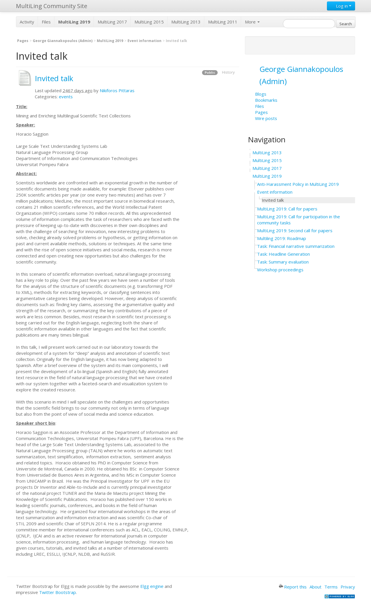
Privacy (348, 587)
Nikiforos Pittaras (117, 90)
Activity (27, 22)
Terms (331, 587)
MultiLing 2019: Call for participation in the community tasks (298, 220)
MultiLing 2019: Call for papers (287, 209)
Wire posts (266, 118)
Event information (144, 40)
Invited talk (54, 78)
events (66, 96)
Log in (341, 6)
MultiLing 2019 (110, 40)
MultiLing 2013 (186, 22)
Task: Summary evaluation (283, 262)
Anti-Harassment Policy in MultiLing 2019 (298, 184)
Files (46, 22)
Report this (293, 587)
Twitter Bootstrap (57, 592)
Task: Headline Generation (283, 254)
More (252, 22)
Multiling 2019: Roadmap (281, 238)
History (228, 72)
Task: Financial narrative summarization (295, 246)
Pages (22, 40)
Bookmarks (266, 100)
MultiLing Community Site (51, 6)
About (315, 587)
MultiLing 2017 (112, 22)
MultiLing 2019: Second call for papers (294, 230)
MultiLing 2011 (222, 22)
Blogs (260, 94)
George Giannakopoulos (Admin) (62, 40)
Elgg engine (151, 586)
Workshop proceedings (280, 269)
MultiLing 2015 (149, 22)
